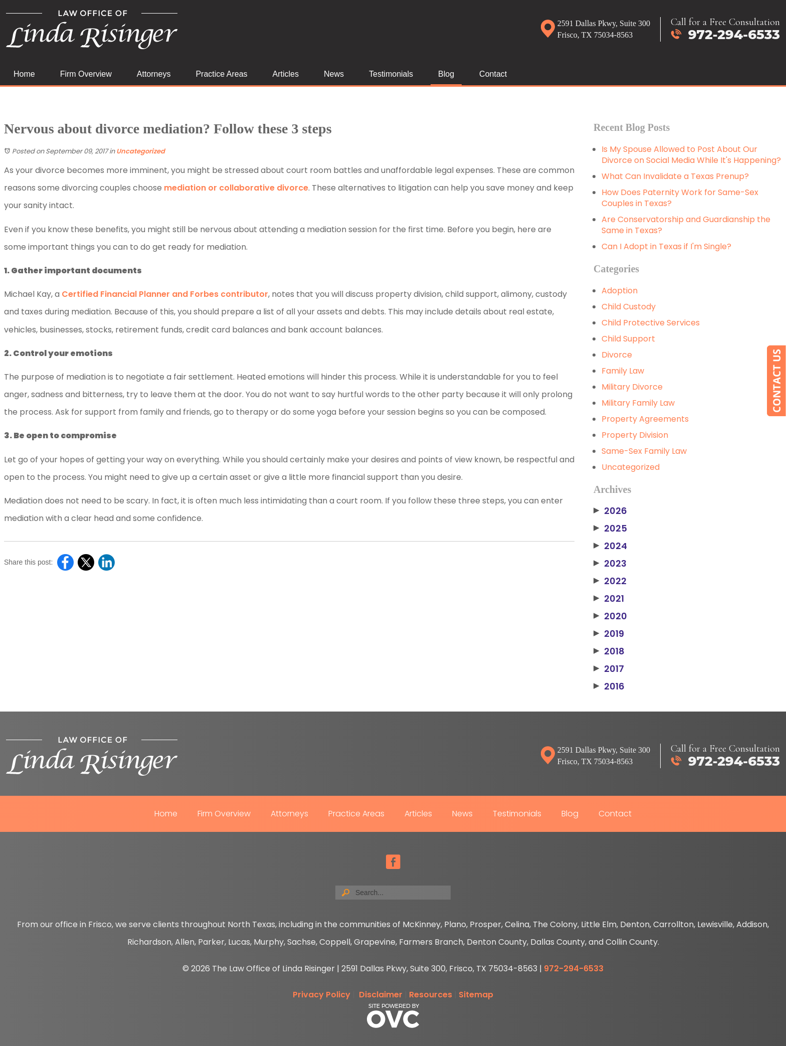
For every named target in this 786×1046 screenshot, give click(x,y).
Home (24, 74)
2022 (610, 581)
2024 (610, 546)
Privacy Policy (321, 994)
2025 (610, 529)
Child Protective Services (651, 322)
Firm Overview (86, 74)
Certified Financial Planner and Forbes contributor (165, 294)
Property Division (635, 435)
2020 (610, 616)
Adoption (620, 290)
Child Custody (629, 306)
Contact (493, 74)
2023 (610, 564)
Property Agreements (645, 419)
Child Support (628, 338)
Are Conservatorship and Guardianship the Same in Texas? (686, 225)
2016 (609, 686)
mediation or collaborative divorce (236, 188)
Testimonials (391, 74)
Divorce (617, 355)
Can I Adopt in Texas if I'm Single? (666, 246)
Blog (446, 74)
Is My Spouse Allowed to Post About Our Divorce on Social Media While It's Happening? (691, 154)
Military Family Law (638, 403)
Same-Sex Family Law (644, 451)
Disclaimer (381, 994)
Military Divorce (632, 387)
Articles (286, 74)
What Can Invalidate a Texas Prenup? (675, 176)
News (334, 74)
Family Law (623, 371)
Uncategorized (140, 151)
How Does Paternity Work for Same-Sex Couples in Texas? (680, 198)
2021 (609, 599)
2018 (609, 651)
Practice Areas (221, 74)
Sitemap (476, 994)
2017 (609, 669)
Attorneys (154, 74)
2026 (610, 511)
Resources (430, 994)
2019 (609, 634)
